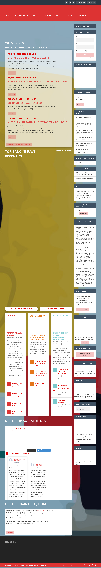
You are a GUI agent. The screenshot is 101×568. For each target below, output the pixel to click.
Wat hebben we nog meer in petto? (19, 145)
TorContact (83, 16)
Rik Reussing (59, 342)
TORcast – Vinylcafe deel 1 (84, 269)
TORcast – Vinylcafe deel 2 (84, 249)
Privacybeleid (81, 566)
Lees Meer (10, 533)
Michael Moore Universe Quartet (29, 58)
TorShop (58, 16)
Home (8, 16)
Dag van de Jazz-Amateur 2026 (84, 139)
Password (78, 45)
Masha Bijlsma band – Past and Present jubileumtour (84, 151)
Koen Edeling (64, 377)
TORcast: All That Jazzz (84, 223)
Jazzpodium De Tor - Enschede (19, 460)
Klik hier (80, 105)
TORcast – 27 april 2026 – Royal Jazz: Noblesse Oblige (17, 396)
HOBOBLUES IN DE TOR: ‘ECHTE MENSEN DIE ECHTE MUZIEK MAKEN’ (38, 339)
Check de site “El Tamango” (85, 355)
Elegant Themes (19, 566)
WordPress (42, 566)
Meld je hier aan (82, 310)
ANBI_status (40, 511)
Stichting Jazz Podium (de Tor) (67, 566)
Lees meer (12, 74)
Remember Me (80, 52)
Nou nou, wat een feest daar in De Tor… (40, 364)
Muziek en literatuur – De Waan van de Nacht (37, 123)
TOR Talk (35, 16)
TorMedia (47, 16)
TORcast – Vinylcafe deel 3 (84, 228)
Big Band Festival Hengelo (25, 103)
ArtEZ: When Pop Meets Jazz (84, 144)
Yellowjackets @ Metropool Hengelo (84, 174)
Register (90, 59)
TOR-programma (21, 16)
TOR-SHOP (83, 215)
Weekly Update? (64, 151)
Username (78, 38)
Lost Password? (82, 59)
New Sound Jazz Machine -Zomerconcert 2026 (37, 82)
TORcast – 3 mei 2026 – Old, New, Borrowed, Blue (17, 386)
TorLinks (70, 16)
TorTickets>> (86, 198)
